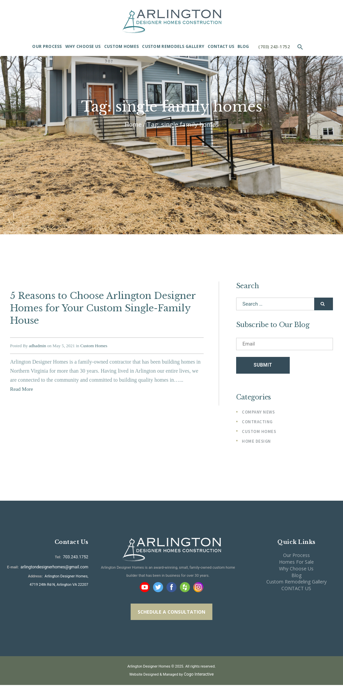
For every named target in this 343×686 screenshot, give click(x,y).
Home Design (255, 442)
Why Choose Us (296, 569)
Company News (257, 413)
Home (133, 124)
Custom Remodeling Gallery (296, 583)
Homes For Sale (296, 563)
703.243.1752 (76, 558)
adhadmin (37, 338)
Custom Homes (94, 338)
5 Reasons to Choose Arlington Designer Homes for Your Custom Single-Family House (95, 305)
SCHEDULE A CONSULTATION (171, 613)
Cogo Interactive (199, 675)
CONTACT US (296, 589)
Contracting (256, 423)
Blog (296, 576)
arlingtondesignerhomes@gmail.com (58, 566)
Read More (22, 382)
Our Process (296, 556)
